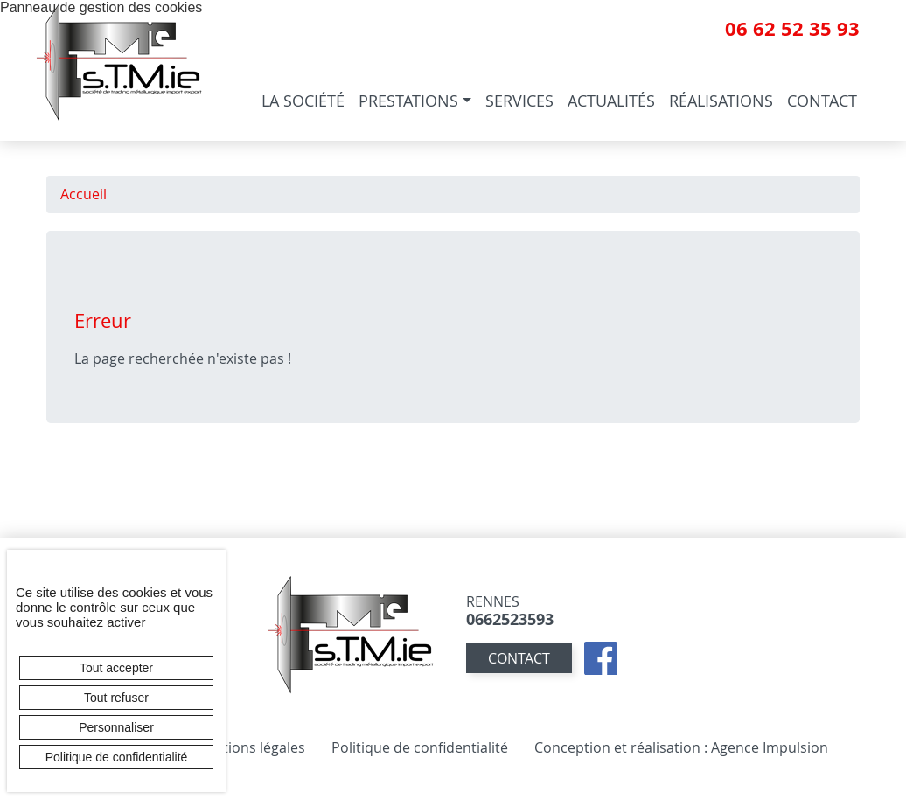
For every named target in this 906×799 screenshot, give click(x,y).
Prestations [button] (408, 100)
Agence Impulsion (769, 747)
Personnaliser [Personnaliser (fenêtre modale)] (116, 727)
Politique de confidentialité (419, 747)
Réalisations (721, 100)
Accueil (83, 194)
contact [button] (519, 658)
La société (303, 100)
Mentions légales (249, 747)
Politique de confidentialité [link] (116, 757)
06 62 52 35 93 (792, 28)
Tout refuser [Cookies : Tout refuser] (116, 698)
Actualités (611, 100)
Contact (822, 100)
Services (519, 100)
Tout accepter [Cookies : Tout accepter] (116, 668)
